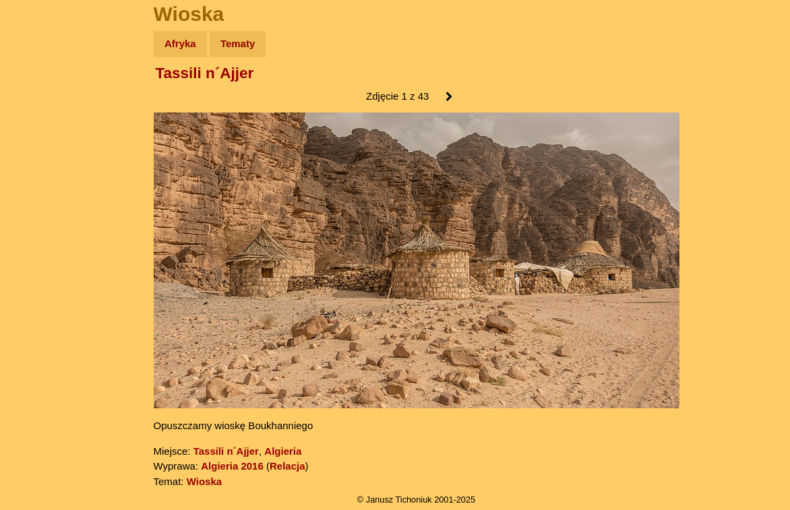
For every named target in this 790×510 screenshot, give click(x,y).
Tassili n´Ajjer (205, 73)
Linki (34, 251)
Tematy (237, 43)
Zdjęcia (40, 122)
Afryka (180, 43)
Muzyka (41, 199)
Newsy (39, 148)
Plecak (39, 226)
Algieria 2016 (232, 466)
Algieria (282, 451)
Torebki (40, 278)
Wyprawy (45, 96)
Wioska (204, 481)
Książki (40, 174)
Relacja (287, 466)
